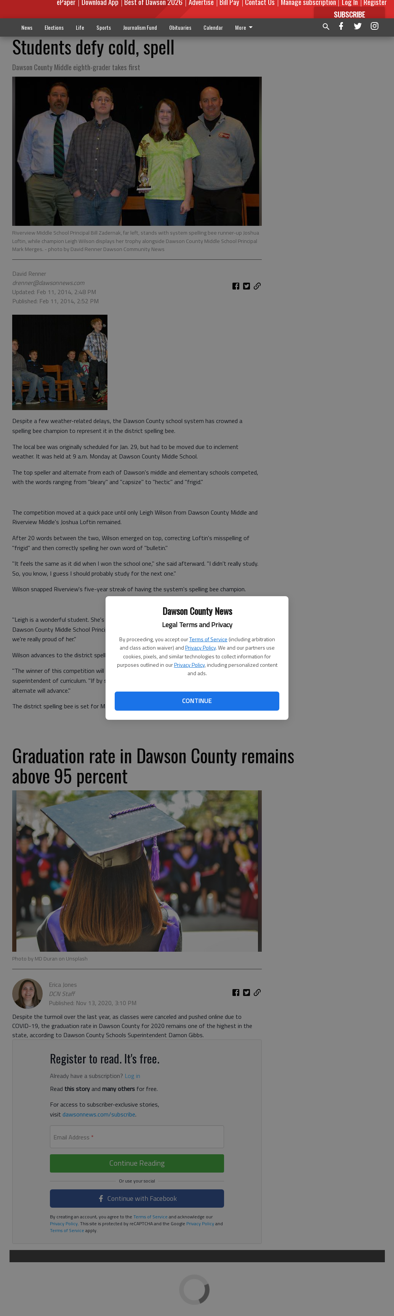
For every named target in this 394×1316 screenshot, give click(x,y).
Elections (54, 27)
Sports (103, 27)
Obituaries (180, 27)
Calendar (213, 27)
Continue (196, 700)
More (245, 27)
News (26, 27)
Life (80, 27)
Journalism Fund (140, 27)
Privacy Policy (200, 648)
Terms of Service (208, 639)
